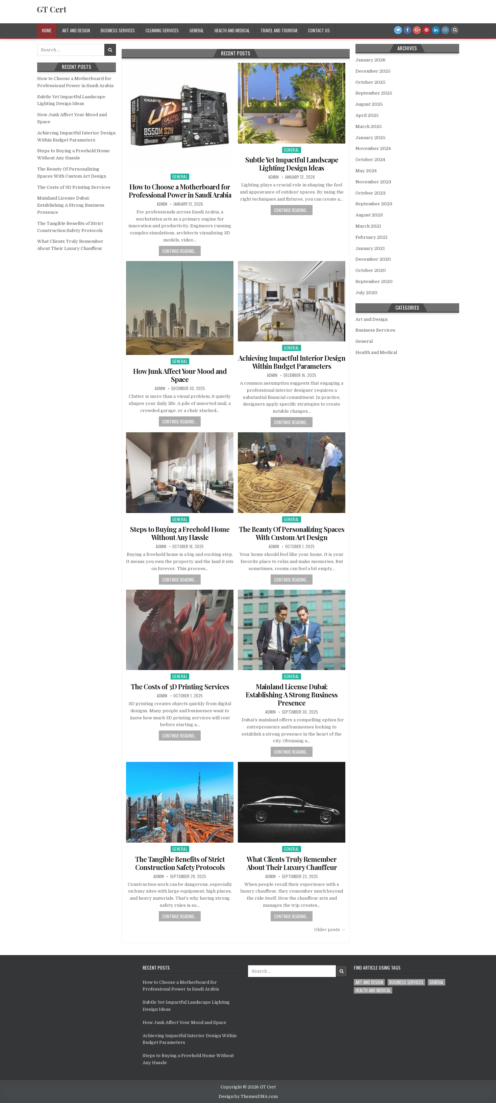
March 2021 (368, 226)
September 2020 (374, 281)
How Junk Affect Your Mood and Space (180, 375)
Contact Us (319, 30)
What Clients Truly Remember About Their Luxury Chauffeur (292, 863)
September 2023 (373, 203)
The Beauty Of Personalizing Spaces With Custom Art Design (291, 533)
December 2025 (373, 71)
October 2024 (370, 159)
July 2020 (366, 292)
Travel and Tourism (279, 30)
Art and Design (76, 30)
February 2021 (371, 237)
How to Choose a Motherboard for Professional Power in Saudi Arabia (180, 190)
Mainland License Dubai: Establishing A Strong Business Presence (292, 694)
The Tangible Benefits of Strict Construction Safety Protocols (180, 863)
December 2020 (373, 259)
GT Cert (52, 9)
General (197, 30)
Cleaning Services (162, 30)
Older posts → (329, 929)
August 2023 (369, 214)
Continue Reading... (179, 251)
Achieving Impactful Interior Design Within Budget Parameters (291, 361)
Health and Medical (232, 30)
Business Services (118, 30)
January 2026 (370, 59)
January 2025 (370, 137)
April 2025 (367, 115)
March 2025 (368, 126)
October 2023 (370, 193)
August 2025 (369, 104)
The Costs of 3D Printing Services (180, 686)
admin (162, 204)
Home (46, 30)
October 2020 (370, 270)
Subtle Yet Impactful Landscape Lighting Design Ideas (291, 163)
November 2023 (373, 181)
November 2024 (373, 148)
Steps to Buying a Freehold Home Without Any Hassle (179, 533)
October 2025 (370, 82)
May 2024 (366, 170)
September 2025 (373, 93)
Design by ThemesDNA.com (248, 1096)
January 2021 (370, 248)
